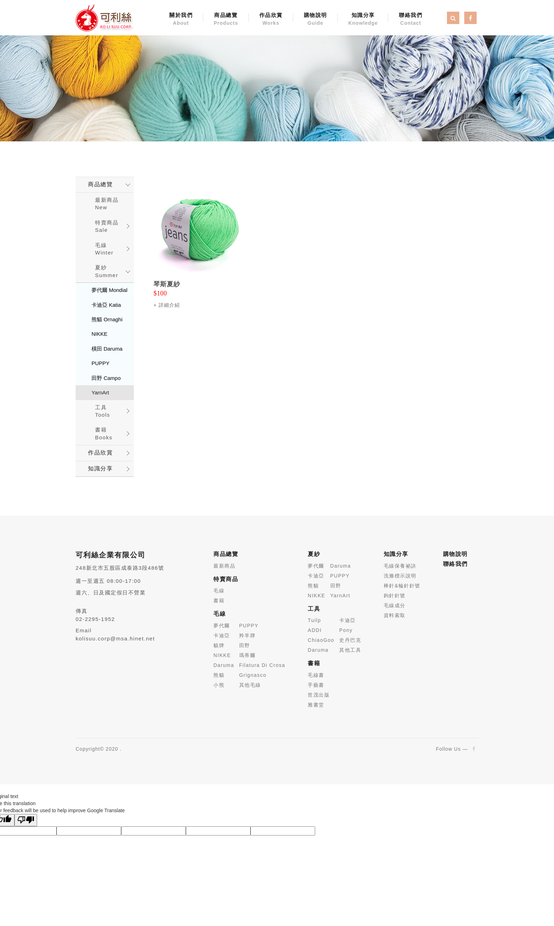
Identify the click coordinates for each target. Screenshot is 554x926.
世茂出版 (319, 695)
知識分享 (363, 19)
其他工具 (350, 650)
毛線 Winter (104, 249)
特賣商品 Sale (106, 226)
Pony (346, 630)
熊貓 (218, 675)
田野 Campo (106, 378)
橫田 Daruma (107, 349)
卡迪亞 (221, 635)
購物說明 (315, 19)
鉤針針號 (395, 595)
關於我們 (181, 19)
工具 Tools (102, 411)
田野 (244, 645)
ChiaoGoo (321, 640)
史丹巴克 (350, 640)
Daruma (223, 665)
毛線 (218, 590)
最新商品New (106, 203)
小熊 (218, 685)
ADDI (315, 630)
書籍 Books (103, 433)
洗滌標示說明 (400, 576)
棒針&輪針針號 (402, 585)
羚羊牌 (247, 635)
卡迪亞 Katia (106, 305)
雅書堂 (316, 705)
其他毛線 (250, 685)
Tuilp (314, 620)
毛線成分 (395, 605)
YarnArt (100, 392)
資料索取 (395, 615)
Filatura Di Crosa (262, 665)
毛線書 (316, 675)
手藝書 (316, 685)
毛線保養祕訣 (400, 566)
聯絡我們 (410, 19)
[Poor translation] (25, 820)
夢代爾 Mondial (110, 290)
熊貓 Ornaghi (107, 319)
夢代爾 (221, 625)
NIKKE (99, 334)
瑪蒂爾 (247, 655)
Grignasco (252, 675)
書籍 (218, 600)
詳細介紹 (169, 305)
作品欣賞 (271, 19)
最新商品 (224, 566)
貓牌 (218, 645)
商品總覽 (226, 19)
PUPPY (101, 363)
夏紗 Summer (106, 271)
